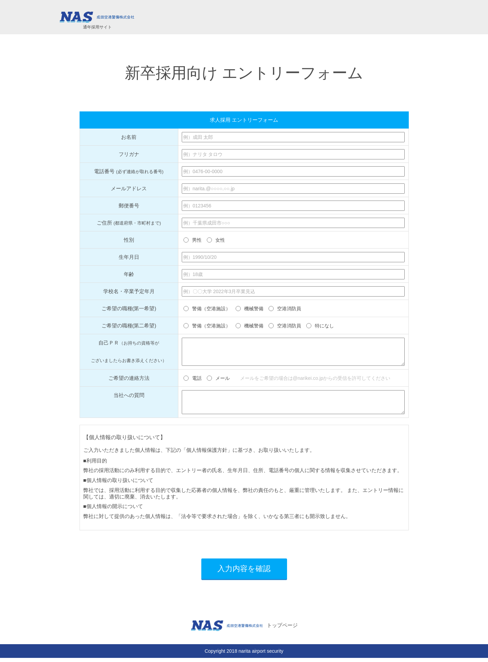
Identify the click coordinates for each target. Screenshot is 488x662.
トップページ (244, 629)
